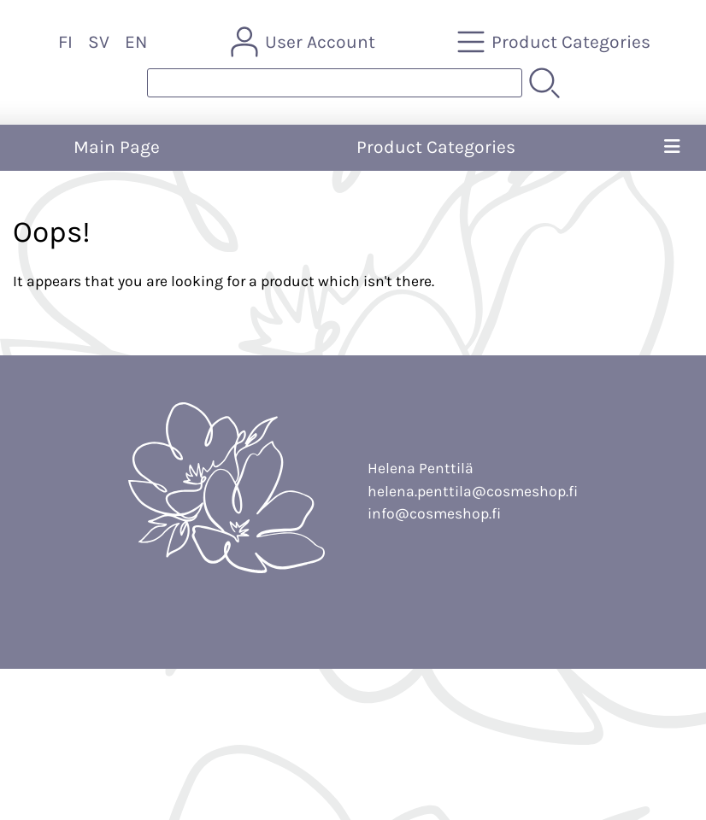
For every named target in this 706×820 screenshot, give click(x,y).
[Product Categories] (556, 41)
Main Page (117, 147)
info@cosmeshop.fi (434, 513)
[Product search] (334, 82)
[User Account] (304, 41)
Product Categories (435, 147)
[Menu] (672, 148)
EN (136, 42)
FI (65, 42)
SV (98, 42)
